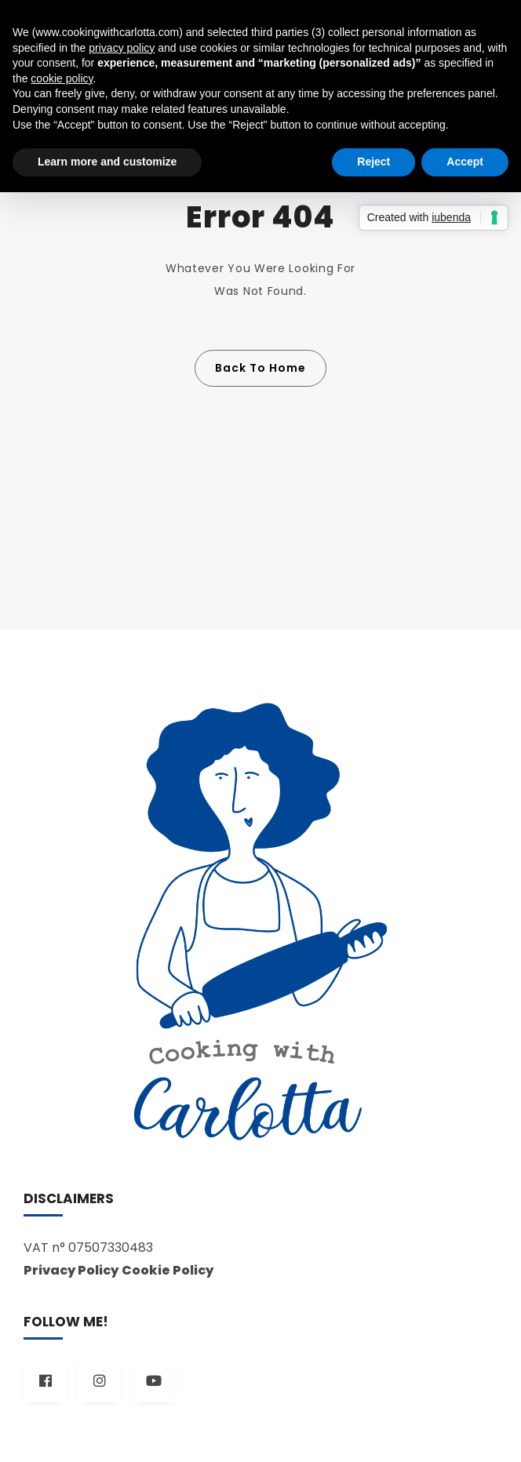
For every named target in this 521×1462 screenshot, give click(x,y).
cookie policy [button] (62, 78)
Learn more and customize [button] (107, 161)
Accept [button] (464, 161)
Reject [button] (373, 161)
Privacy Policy (71, 1270)
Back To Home (260, 368)
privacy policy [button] (122, 48)
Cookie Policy (167, 1270)
